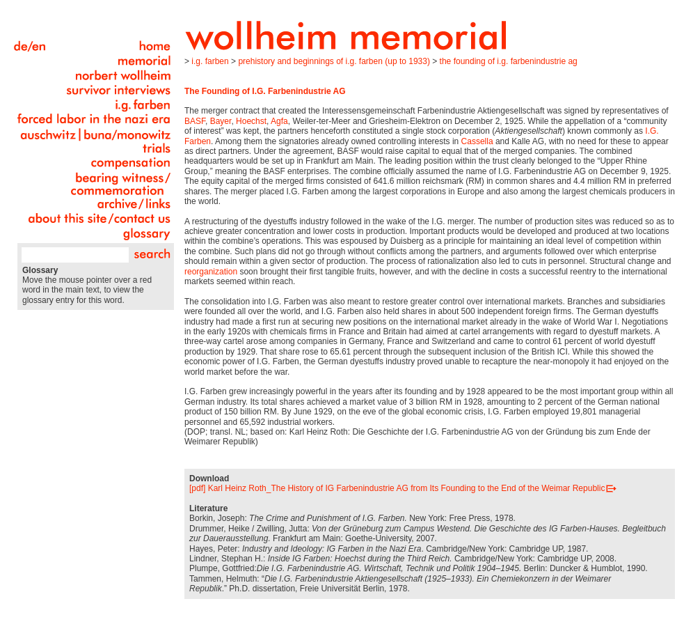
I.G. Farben (209, 61)
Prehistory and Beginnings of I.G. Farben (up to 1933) (334, 61)
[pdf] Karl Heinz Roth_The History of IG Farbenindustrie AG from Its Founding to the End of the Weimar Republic (397, 488)
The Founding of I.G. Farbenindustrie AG (509, 61)
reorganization (210, 272)
